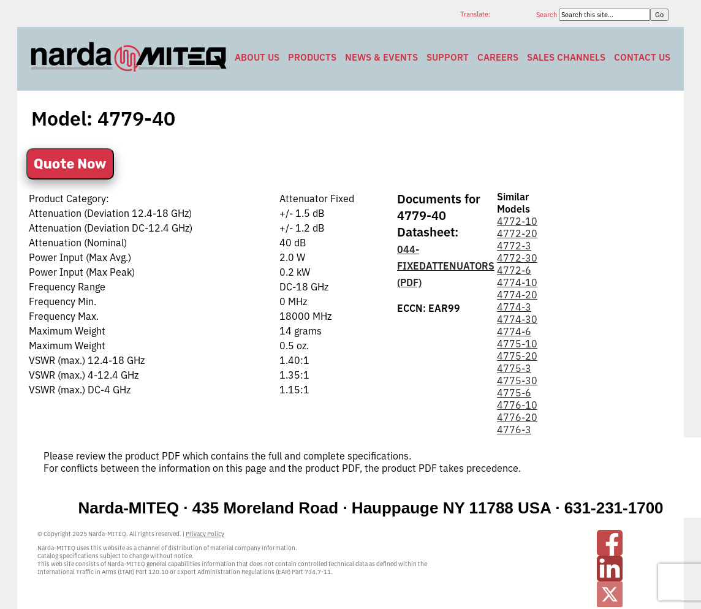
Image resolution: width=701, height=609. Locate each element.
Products (312, 57)
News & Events (381, 57)
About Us (257, 57)
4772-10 (517, 221)
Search (547, 14)
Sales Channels (566, 57)
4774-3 (514, 307)
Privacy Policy (205, 534)
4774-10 (517, 282)
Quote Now (70, 164)
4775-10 (517, 344)
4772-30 (517, 258)
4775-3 (514, 368)
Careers (497, 57)
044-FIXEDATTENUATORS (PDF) (445, 266)
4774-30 (517, 319)
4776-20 (517, 417)
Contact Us (642, 57)
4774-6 (514, 331)
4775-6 (514, 393)
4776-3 (514, 429)
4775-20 (517, 356)
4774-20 (517, 295)
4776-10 (517, 405)
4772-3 (514, 246)
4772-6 (514, 270)
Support (447, 57)
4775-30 (517, 380)
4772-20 (517, 233)
